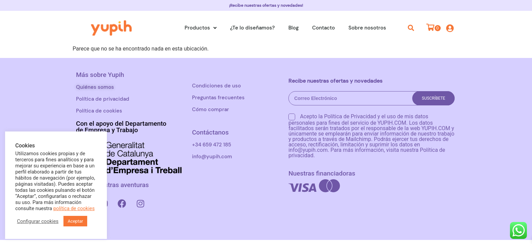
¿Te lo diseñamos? (252, 27)
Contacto (323, 27)
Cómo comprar (210, 109)
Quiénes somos (95, 87)
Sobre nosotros (367, 27)
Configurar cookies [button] (37, 221)
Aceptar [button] (75, 221)
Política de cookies (99, 110)
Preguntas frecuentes (218, 97)
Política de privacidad (102, 99)
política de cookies (74, 208)
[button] (411, 28)
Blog (293, 27)
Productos (200, 28)
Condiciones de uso (216, 85)
